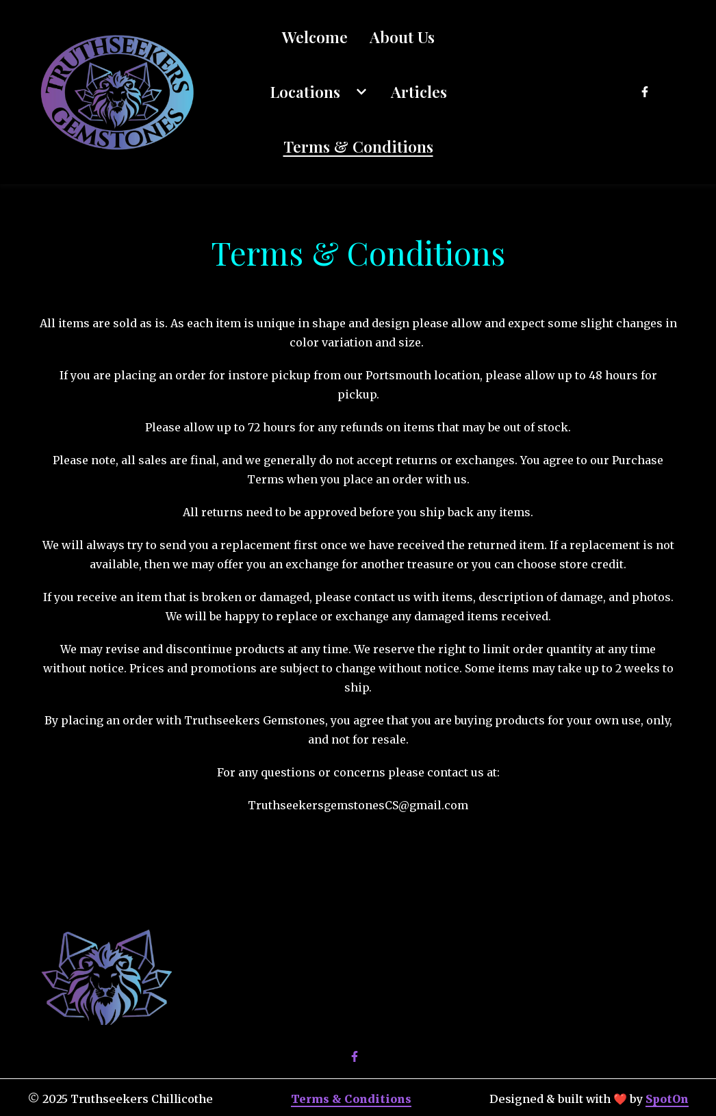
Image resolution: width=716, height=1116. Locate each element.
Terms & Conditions (351, 1099)
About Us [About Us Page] (402, 36)
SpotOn (667, 1099)
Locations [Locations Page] (305, 91)
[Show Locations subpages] (361, 91)
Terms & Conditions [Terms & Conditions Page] (358, 146)
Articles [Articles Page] (419, 91)
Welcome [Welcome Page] (315, 36)
